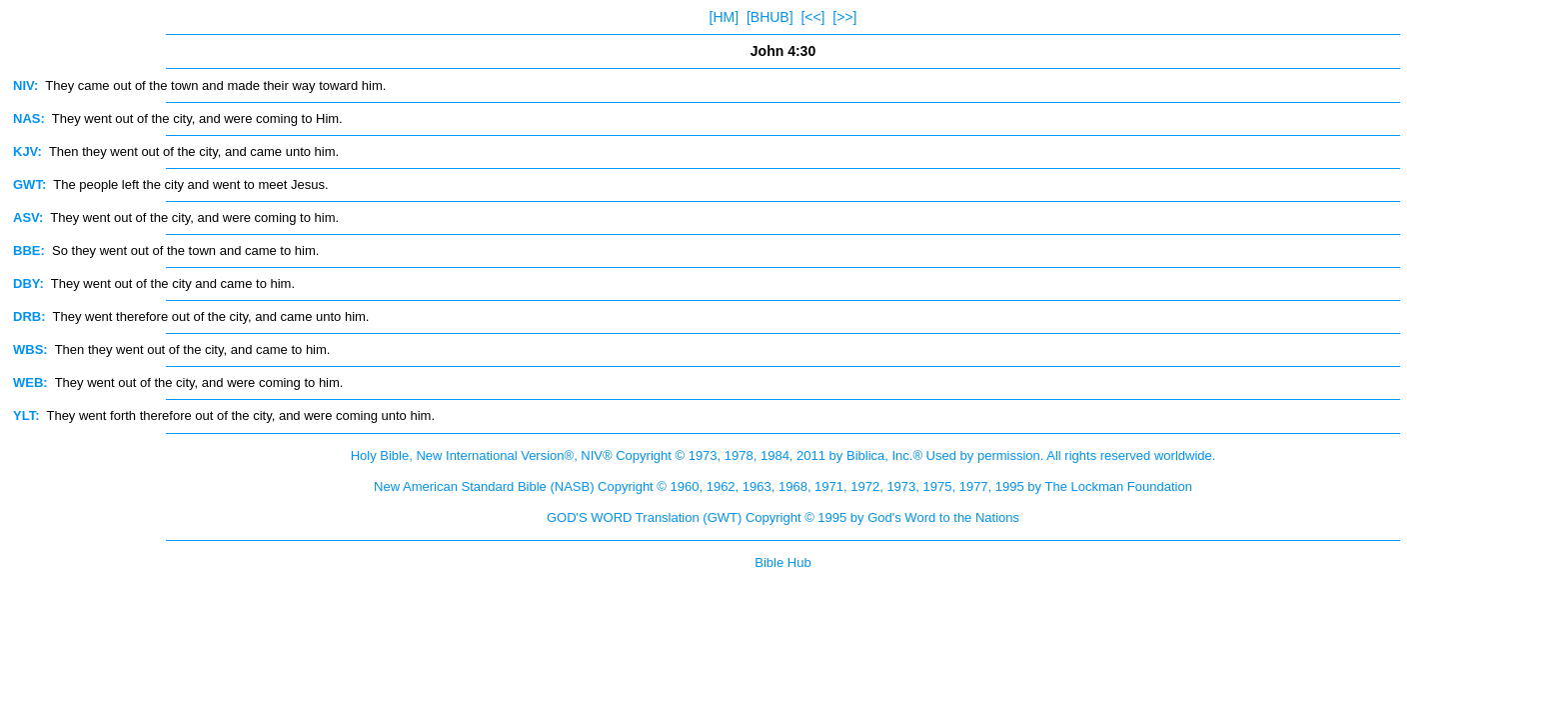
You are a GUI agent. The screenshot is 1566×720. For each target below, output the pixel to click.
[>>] (844, 17)
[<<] (812, 17)
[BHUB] (770, 17)
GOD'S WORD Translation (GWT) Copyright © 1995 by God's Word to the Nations (783, 517)
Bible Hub (782, 562)
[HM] (725, 17)
